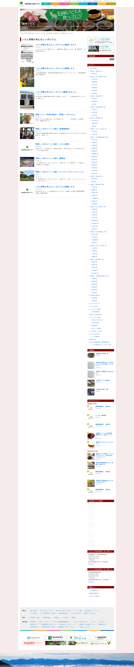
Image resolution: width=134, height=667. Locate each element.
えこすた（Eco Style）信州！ (80, 577)
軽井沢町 (94, 223)
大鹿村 (93, 145)
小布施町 (94, 198)
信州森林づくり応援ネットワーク (87, 579)
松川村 (93, 115)
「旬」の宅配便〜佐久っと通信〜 (48, 568)
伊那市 (93, 170)
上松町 (93, 109)
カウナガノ (93, 577)
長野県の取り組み (97, 1)
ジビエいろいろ (94, 309)
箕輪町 (93, 156)
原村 (93, 126)
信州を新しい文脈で (35, 573)
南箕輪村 (94, 153)
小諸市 (93, 212)
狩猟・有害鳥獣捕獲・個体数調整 (98, 342)
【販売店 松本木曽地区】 (97, 107)
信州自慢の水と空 (34, 582)
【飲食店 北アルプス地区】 (97, 245)
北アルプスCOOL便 (76, 568)
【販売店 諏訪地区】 (95, 118)
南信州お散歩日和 (63, 568)
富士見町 (94, 120)
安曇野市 (94, 240)
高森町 (93, 142)
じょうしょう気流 (77, 566)
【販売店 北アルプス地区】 (97, 129)
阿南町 (93, 151)
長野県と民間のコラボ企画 (48, 582)
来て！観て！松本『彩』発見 (63, 566)
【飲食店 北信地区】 (95, 176)
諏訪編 (93, 325)
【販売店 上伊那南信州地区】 (98, 137)
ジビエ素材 (95, 336)
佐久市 (93, 84)
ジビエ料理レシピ (94, 331)
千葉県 (93, 300)
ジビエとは (92, 306)
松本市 (93, 112)
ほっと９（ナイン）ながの (46, 566)
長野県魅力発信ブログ (31, 33)
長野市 (93, 73)
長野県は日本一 (102, 579)
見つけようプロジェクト (110, 1)
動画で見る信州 (87, 1)
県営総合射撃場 (94, 548)
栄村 (93, 104)
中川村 (93, 139)
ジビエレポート (94, 317)
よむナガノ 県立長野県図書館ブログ (61, 577)
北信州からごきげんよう (90, 568)
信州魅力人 (56, 573)
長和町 (93, 87)
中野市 (93, 98)
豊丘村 (93, 159)
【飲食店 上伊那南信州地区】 (98, 276)
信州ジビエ (28, 23)
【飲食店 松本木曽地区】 (97, 231)
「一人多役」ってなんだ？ (84, 582)
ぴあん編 (94, 322)
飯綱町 (93, 190)
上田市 (93, 79)
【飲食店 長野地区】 (95, 184)
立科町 (93, 93)
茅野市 (93, 123)
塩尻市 (93, 237)
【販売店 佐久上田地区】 (97, 76)
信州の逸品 (33, 577)
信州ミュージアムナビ (44, 577)
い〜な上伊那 (33, 568)
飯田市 (93, 173)
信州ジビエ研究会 (94, 314)
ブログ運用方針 (94, 545)
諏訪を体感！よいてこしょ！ (92, 566)
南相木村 (94, 220)
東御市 (93, 82)
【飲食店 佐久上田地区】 (97, 206)
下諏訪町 (94, 270)
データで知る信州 (77, 1)
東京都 (93, 298)
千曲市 (93, 187)
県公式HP (90, 519)
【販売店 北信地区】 (95, 96)
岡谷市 (93, 262)
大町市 (93, 134)
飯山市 (93, 178)
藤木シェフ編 (95, 328)
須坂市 (93, 195)
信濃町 (93, 101)
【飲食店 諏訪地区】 (95, 259)
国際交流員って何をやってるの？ (66, 582)
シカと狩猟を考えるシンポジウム (100, 344)
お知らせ (92, 68)
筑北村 (93, 242)
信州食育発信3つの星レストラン (49, 579)
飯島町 (93, 148)
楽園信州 (74, 573)
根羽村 (93, 167)
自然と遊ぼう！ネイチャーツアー (68, 579)
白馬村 (93, 131)
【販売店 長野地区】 (95, 71)
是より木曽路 (33, 566)
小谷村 (93, 248)
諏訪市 (93, 264)
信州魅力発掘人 (47, 573)
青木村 (93, 90)
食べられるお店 (94, 334)
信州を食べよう (34, 579)
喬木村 (93, 162)
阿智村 (93, 165)
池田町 (93, 256)
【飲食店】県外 (94, 295)
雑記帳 (91, 339)
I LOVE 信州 (65, 573)
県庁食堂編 (95, 311)
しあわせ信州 (67, 1)
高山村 (93, 201)
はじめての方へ (94, 303)
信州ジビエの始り (96, 320)
